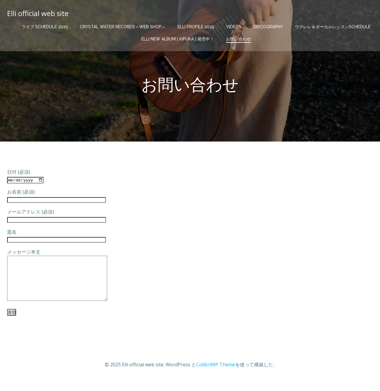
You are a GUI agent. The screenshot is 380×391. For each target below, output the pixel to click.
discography (268, 26)
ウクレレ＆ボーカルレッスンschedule (332, 26)
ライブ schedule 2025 (45, 26)
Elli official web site (38, 13)
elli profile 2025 (196, 26)
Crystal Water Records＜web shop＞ (123, 26)
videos (233, 26)
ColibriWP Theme (215, 373)
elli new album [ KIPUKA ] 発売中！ (177, 39)
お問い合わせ (238, 39)
